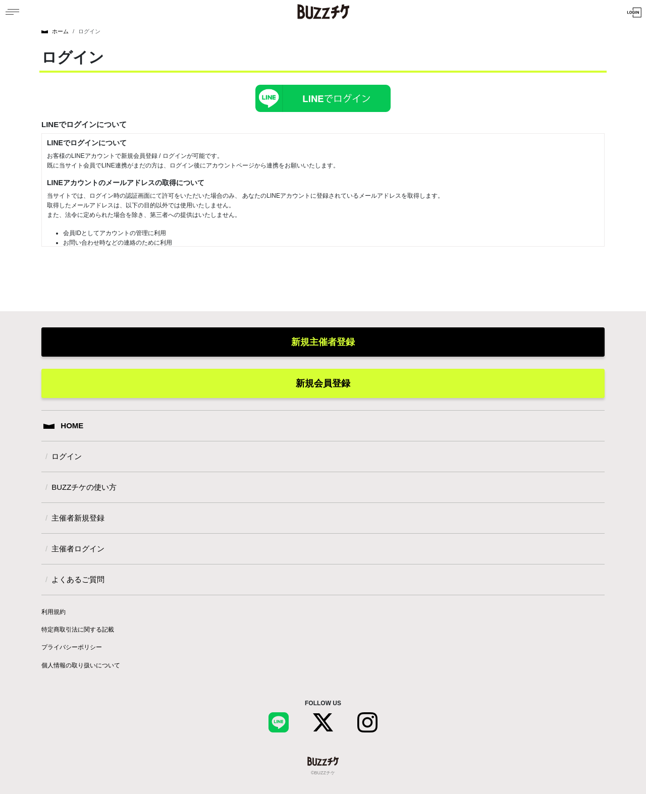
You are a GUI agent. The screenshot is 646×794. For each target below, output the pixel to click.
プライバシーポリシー (71, 647)
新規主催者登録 (323, 342)
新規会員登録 (323, 383)
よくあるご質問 (77, 579)
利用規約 (53, 611)
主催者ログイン (77, 548)
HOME (63, 425)
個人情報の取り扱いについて (80, 665)
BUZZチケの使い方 (84, 487)
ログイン (66, 456)
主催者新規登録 (77, 518)
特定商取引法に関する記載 (77, 629)
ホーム (55, 31)
